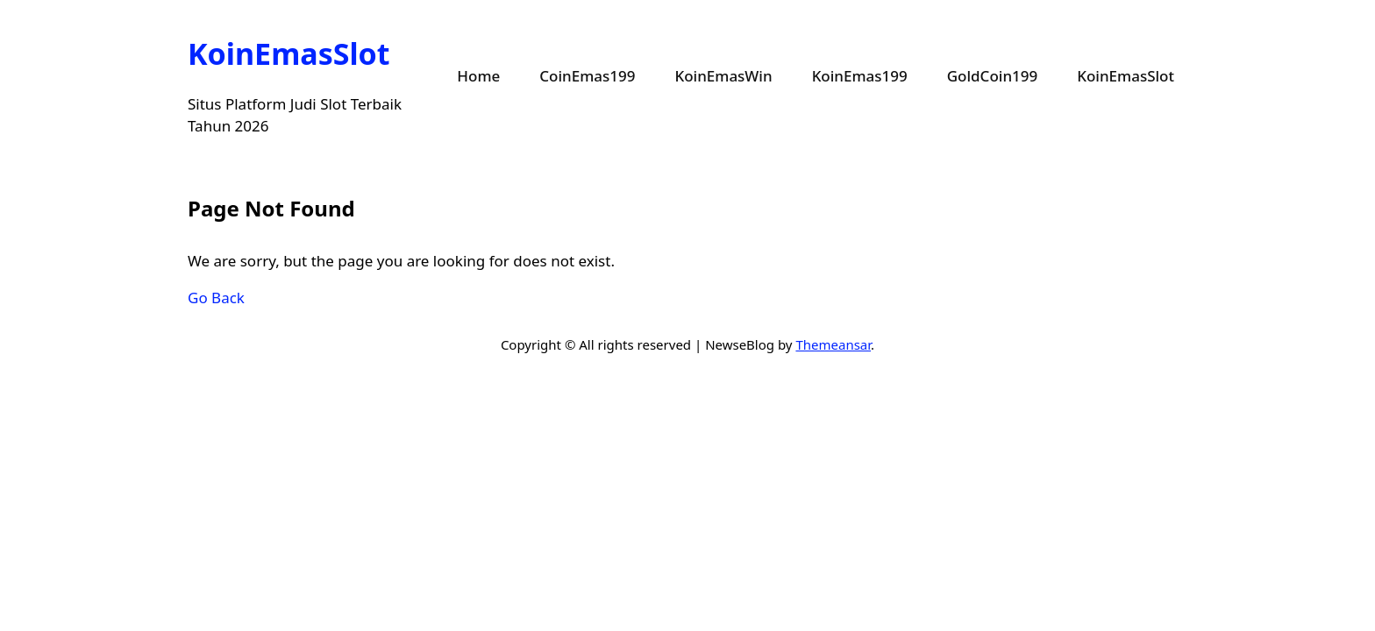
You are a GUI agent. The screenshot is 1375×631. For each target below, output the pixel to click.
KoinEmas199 (860, 76)
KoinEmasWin (723, 76)
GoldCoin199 (992, 76)
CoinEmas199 (587, 76)
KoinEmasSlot (289, 53)
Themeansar (833, 344)
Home (478, 76)
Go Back (216, 297)
